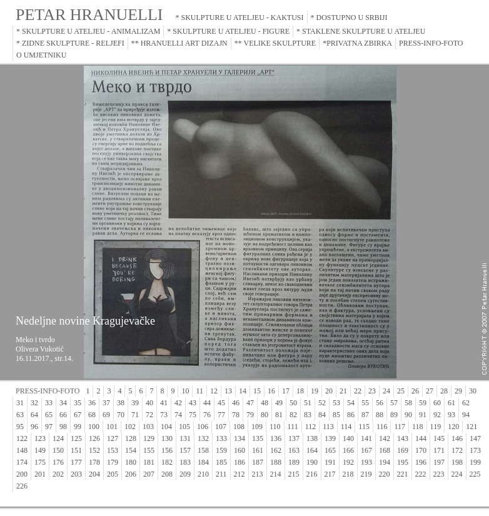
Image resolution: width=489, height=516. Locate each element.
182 (167, 462)
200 (22, 474)
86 (351, 414)
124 (58, 438)
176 (58, 462)
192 (348, 462)
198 (457, 462)
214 (275, 474)
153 (112, 450)
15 (257, 391)
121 (471, 426)
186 (239, 462)
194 (384, 462)
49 (279, 402)
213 (257, 474)
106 (202, 426)
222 (420, 474)
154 (130, 450)
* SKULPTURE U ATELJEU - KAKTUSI (240, 17)
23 (372, 391)
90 (408, 414)
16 (271, 391)
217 (330, 474)
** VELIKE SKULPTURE (275, 43)
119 (435, 426)
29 (458, 391)
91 (422, 414)
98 (63, 426)
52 (322, 402)
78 (235, 414)
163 (294, 450)
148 (22, 450)
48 (264, 402)
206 (130, 474)
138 (312, 438)
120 (453, 426)
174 (22, 462)
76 (207, 414)
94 (466, 414)
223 (439, 474)
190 (312, 462)
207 (148, 474)
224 (457, 474)
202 (58, 474)
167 (366, 450)
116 (382, 426)
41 (164, 402)
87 (365, 414)
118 (417, 426)
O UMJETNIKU (41, 55)
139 (330, 438)
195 (402, 462)
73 (164, 414)
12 (214, 391)
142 (384, 438)
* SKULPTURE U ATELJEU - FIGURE (228, 31)
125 (76, 438)
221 (402, 474)
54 (351, 402)
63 (20, 414)
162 (275, 450)
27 (429, 391)
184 (203, 462)
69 (106, 414)
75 (192, 414)
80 (264, 414)
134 (239, 438)
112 (310, 426)
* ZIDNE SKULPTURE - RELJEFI (70, 43)
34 (63, 402)
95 (20, 426)
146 (457, 438)
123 (40, 438)
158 (203, 450)
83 (307, 414)
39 (135, 402)
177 (76, 462)
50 (293, 402)
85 (336, 414)
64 (34, 414)
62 (466, 402)
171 (439, 450)
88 (379, 414)
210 (203, 474)
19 (314, 391)
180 (130, 462)
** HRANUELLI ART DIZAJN (179, 43)
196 (420, 462)
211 (221, 474)
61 (451, 402)
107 (220, 426)
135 (257, 438)
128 (130, 438)
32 (34, 402)
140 (348, 438)
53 (336, 402)
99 (77, 426)
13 (228, 391)
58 (408, 402)
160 (239, 450)
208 (167, 474)
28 (444, 391)
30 (472, 391)
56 (379, 402)
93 (451, 414)
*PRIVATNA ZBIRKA (357, 43)
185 (221, 462)
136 (275, 438)
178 (94, 462)
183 (185, 462)
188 (275, 462)
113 (328, 426)
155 (148, 450)
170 (420, 450)
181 (148, 462)
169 (402, 450)
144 (420, 438)
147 (475, 438)
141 (366, 438)
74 (178, 414)
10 (185, 391)
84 (322, 414)
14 (242, 391)
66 (63, 414)
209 (185, 474)
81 (279, 414)
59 (422, 402)
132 (203, 438)
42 (178, 402)
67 (77, 414)
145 (439, 438)
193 (366, 462)
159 (221, 450)
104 (166, 426)
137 (294, 438)
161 (257, 450)
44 (207, 402)
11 (199, 391)
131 (185, 438)
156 (167, 450)
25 (401, 391)
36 (92, 402)
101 (112, 426)
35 (77, 402)
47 (250, 402)
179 (112, 462)
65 (49, 414)
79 (250, 414)
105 (184, 426)
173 (475, 450)
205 (112, 474)
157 (185, 450)
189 (294, 462)
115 (364, 426)
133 (221, 438)
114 (346, 426)
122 (22, 438)
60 (437, 402)
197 (439, 462)
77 (221, 414)
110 (275, 426)
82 (293, 414)
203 (76, 474)
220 (384, 474)
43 (192, 402)
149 (40, 450)
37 (106, 402)
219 (366, 474)
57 (394, 402)
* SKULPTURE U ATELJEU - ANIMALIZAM (88, 31)
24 (386, 391)
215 (294, 474)
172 (457, 450)
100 (93, 426)
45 (221, 402)
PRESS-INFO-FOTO (431, 43)
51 (307, 402)
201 (40, 474)
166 (348, 450)
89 (394, 414)
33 (49, 402)
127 (112, 438)
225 (475, 474)
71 (135, 414)
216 (312, 474)
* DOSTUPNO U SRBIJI (349, 17)
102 (130, 426)
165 (330, 450)
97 (49, 426)
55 (365, 402)
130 (167, 438)
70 (120, 414)
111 (293, 426)
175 (40, 462)
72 (149, 414)
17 (286, 391)
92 (437, 414)
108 (239, 426)
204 (94, 474)
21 (343, 391)
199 (475, 462)
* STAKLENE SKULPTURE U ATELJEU (360, 31)
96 (34, 426)
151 (76, 450)
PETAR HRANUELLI (89, 15)
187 (257, 462)
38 (120, 402)
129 (148, 438)
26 (415, 391)
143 (402, 438)
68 (92, 414)
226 (22, 486)
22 (357, 391)
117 (399, 426)
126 (94, 438)
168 (384, 450)
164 (312, 450)
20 (329, 391)
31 (20, 402)
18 (300, 391)
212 (239, 474)
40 (149, 402)
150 (58, 450)
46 (235, 402)
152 (94, 450)
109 (257, 426)
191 (330, 462)
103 (148, 426)
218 (348, 474)
